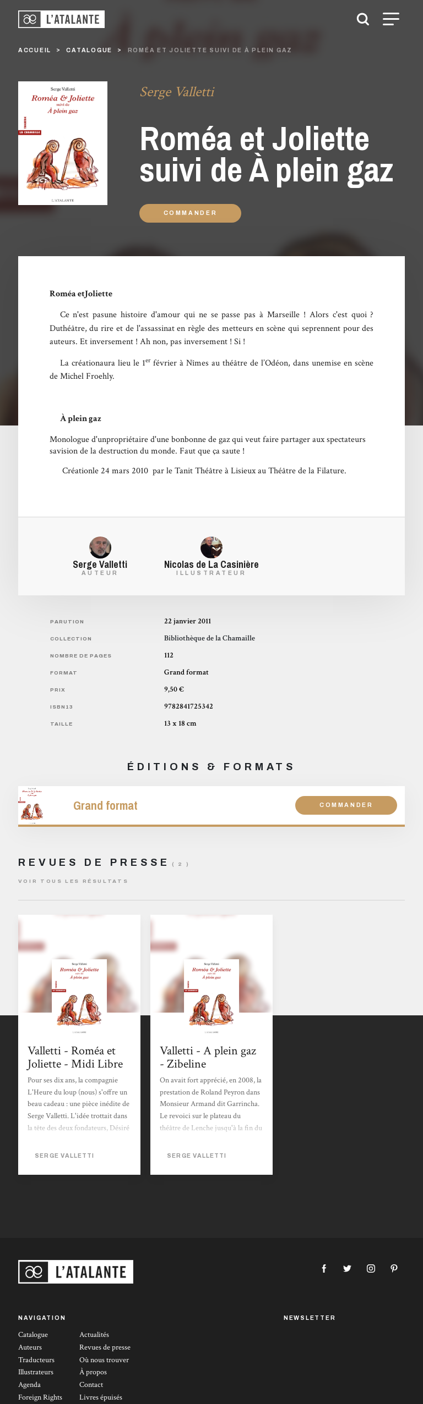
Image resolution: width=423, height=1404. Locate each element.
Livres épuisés (100, 1397)
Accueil (34, 50)
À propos (93, 1372)
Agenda (29, 1385)
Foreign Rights (40, 1397)
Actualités (94, 1335)
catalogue (89, 50)
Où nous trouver (104, 1360)
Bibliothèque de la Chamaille (209, 638)
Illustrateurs (35, 1372)
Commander (191, 213)
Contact (91, 1385)
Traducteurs (36, 1360)
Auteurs (30, 1347)
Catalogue (33, 1335)
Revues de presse (105, 1347)
